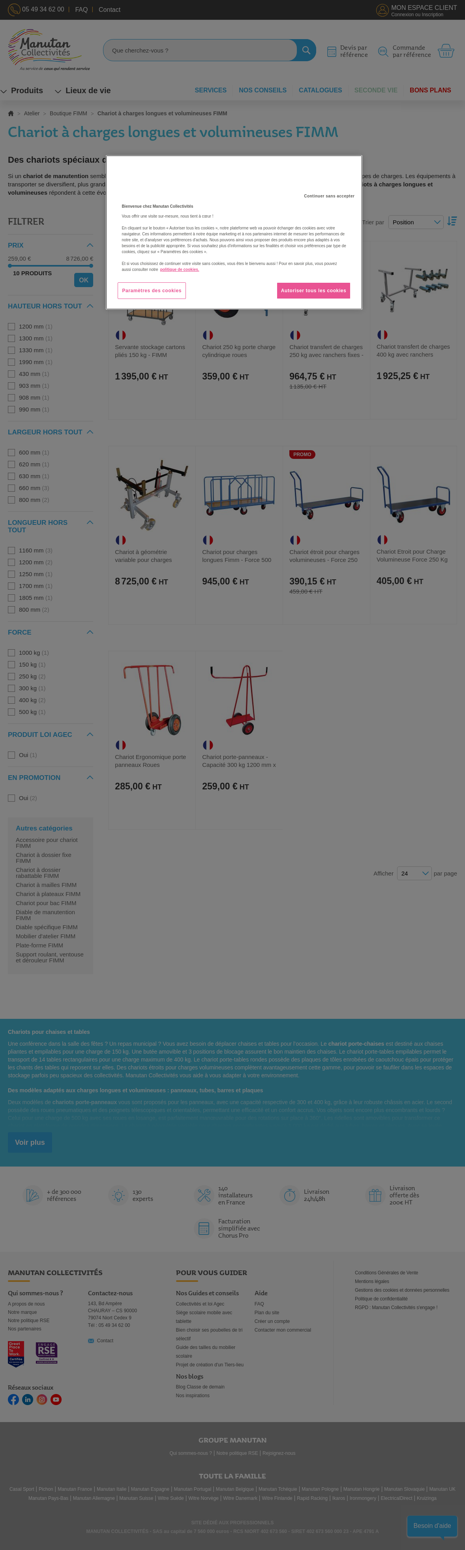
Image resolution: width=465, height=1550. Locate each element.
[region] (234, 232)
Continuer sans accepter (329, 196)
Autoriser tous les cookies (314, 290)
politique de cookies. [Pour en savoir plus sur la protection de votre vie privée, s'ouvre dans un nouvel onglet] (179, 269)
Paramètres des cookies (152, 290)
